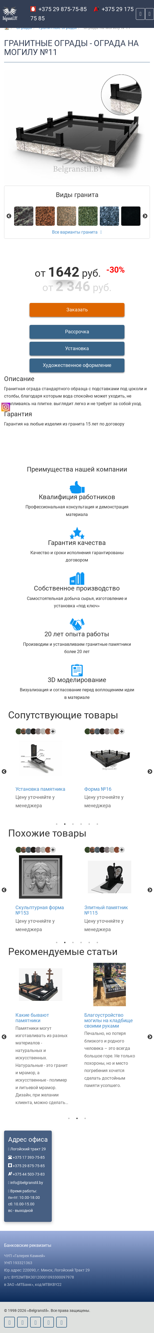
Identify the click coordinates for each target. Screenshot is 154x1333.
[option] (42, 769)
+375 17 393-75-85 (28, 1157)
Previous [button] (4, 771)
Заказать (77, 309)
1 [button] (56, 824)
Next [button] (150, 771)
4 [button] (81, 824)
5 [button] (89, 824)
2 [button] (65, 824)
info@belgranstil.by (26, 1182)
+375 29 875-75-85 (58, 9)
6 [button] (97, 824)
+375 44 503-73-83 (28, 1174)
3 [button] (73, 824)
